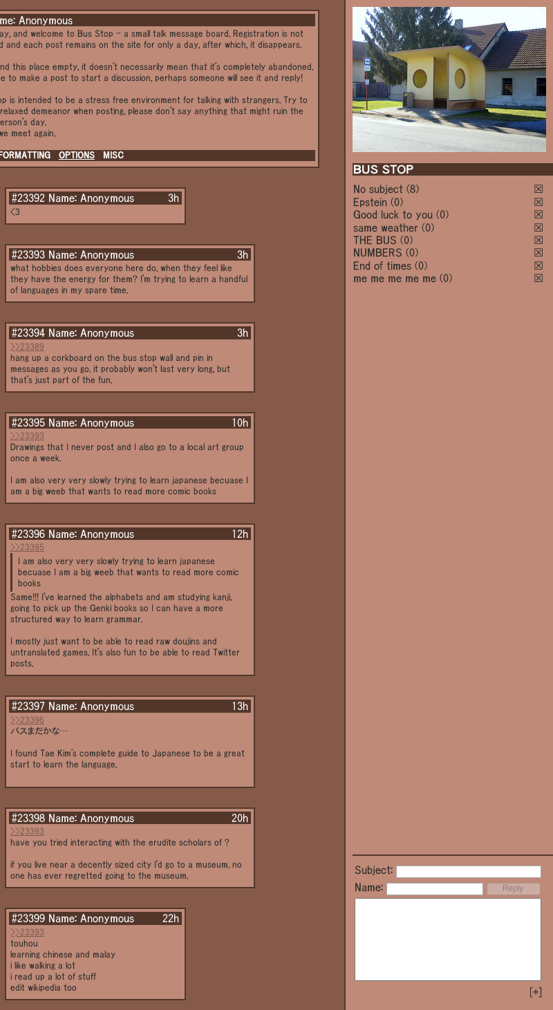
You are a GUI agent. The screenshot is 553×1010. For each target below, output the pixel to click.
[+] (535, 992)
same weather (385, 227)
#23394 (28, 332)
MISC (113, 155)
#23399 (28, 918)
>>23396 (27, 720)
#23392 (28, 197)
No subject (379, 188)
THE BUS (375, 239)
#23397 (28, 705)
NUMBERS (377, 252)
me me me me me (394, 277)
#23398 (28, 817)
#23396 (28, 533)
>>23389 (27, 346)
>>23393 (27, 435)
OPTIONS (77, 155)
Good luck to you (393, 214)
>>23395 (27, 547)
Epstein (370, 201)
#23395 (28, 422)
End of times (382, 265)
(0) (397, 201)
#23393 (28, 254)
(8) (412, 188)
